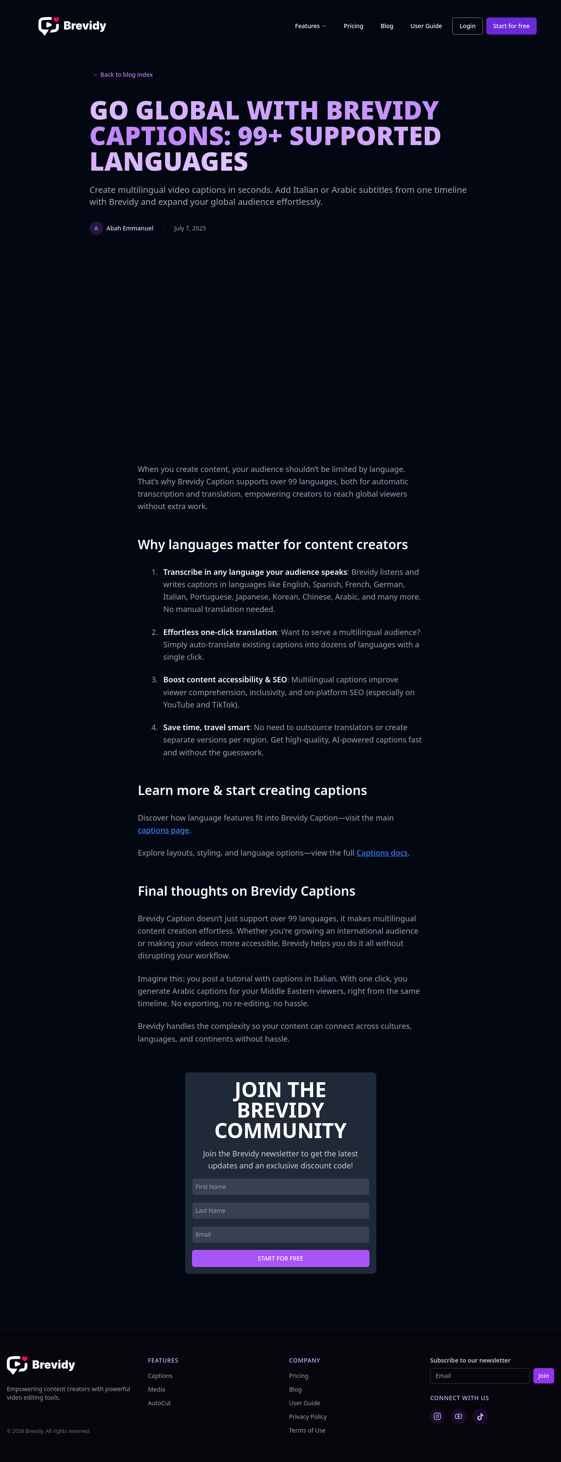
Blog (387, 26)
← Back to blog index (123, 74)
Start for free (511, 26)
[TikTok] (480, 1416)
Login (467, 26)
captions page (163, 830)
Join (543, 1376)
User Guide (426, 26)
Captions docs (382, 852)
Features (311, 26)
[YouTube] (458, 1416)
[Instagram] (437, 1416)
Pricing (353, 26)
